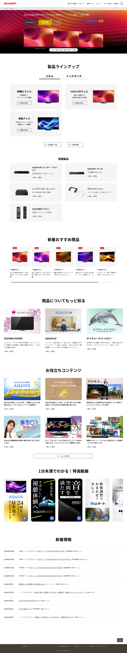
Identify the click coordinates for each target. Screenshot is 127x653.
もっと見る (64, 456)
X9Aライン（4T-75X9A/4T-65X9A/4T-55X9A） (51, 551)
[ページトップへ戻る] (120, 640)
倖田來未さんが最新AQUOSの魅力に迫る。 (32, 584)
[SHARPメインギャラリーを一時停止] (74, 50)
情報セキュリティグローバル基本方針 (86, 646)
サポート (82, 3)
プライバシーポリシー (52, 646)
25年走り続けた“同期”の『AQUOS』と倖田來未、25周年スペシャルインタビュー (59, 592)
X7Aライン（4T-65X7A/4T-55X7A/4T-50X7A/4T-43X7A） (54, 559)
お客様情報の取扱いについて (66, 646)
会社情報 (115, 3)
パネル (49, 76)
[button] (53, 49)
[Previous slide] (6, 264)
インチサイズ (74, 76)
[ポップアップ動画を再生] (16, 500)
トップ (6, 8)
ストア (98, 3)
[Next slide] (120, 264)
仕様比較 (74, 144)
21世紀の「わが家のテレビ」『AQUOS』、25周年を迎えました (53, 617)
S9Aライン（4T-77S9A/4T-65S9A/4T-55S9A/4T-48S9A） (46, 568)
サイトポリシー (40, 646)
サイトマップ (31, 646)
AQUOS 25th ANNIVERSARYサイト (29, 601)
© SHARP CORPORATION (63, 651)
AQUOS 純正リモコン (25, 609)
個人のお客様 (72, 3)
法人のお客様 (107, 3)
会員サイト (90, 3)
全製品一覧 (51, 144)
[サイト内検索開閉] (121, 3)
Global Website (101, 646)
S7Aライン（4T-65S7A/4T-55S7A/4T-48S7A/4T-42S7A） (46, 576)
